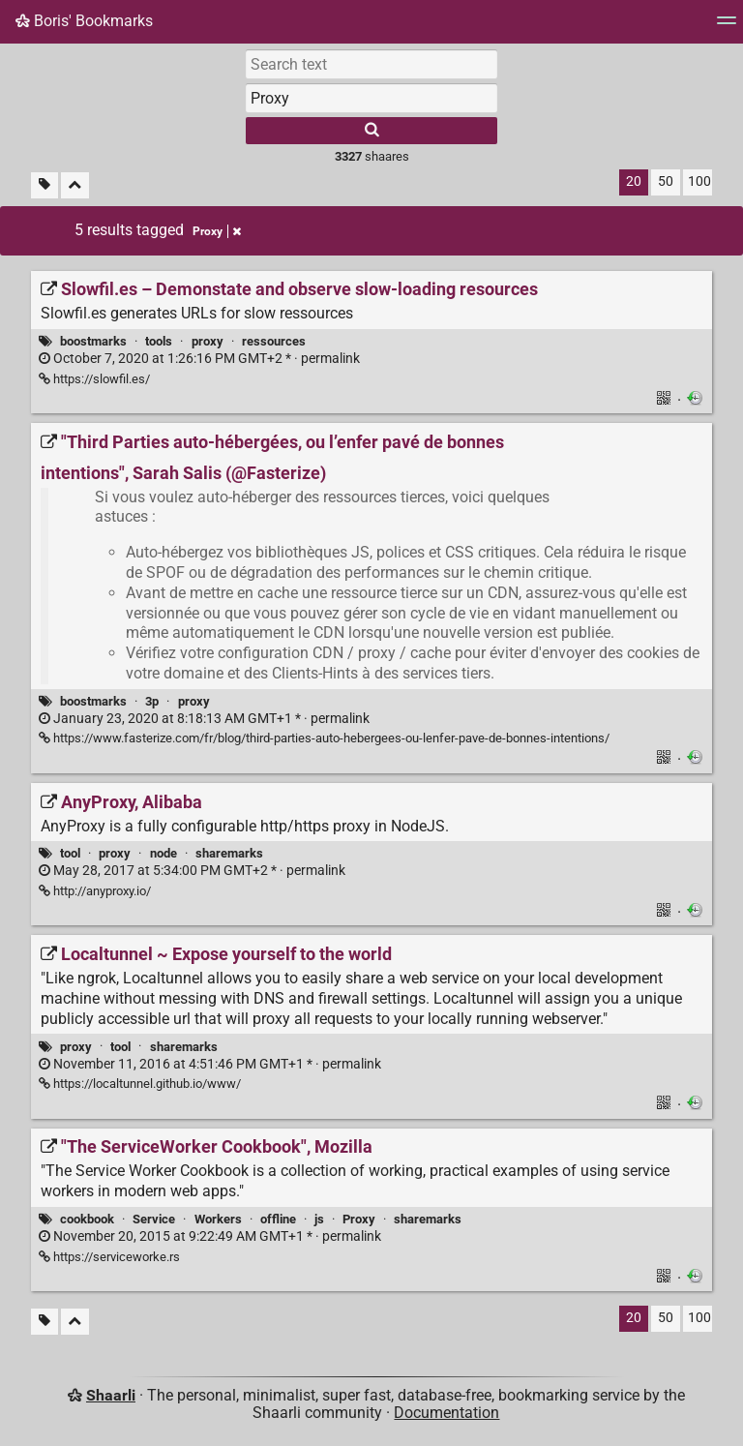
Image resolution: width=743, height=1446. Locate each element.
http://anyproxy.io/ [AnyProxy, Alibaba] (95, 891)
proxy (207, 341)
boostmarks (93, 341)
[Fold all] (75, 185)
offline (278, 1219)
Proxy (358, 1219)
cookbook (87, 1219)
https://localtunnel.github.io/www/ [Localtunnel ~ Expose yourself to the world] (140, 1083)
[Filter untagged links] (44, 185)
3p (152, 701)
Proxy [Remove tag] (217, 231)
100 (699, 181)
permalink (199, 358)
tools (158, 341)
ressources (274, 341)
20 (633, 181)
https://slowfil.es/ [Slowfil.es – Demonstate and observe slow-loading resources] (94, 379)
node (163, 853)
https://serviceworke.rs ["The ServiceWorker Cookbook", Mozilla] (109, 1257)
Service (154, 1219)
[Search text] (371, 63)
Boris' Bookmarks (84, 21)
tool (70, 853)
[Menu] (726, 26)
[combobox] (371, 97)
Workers (218, 1219)
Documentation (446, 1412)
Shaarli (110, 1395)
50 (665, 181)
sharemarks (229, 853)
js (319, 1219)
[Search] (371, 130)
